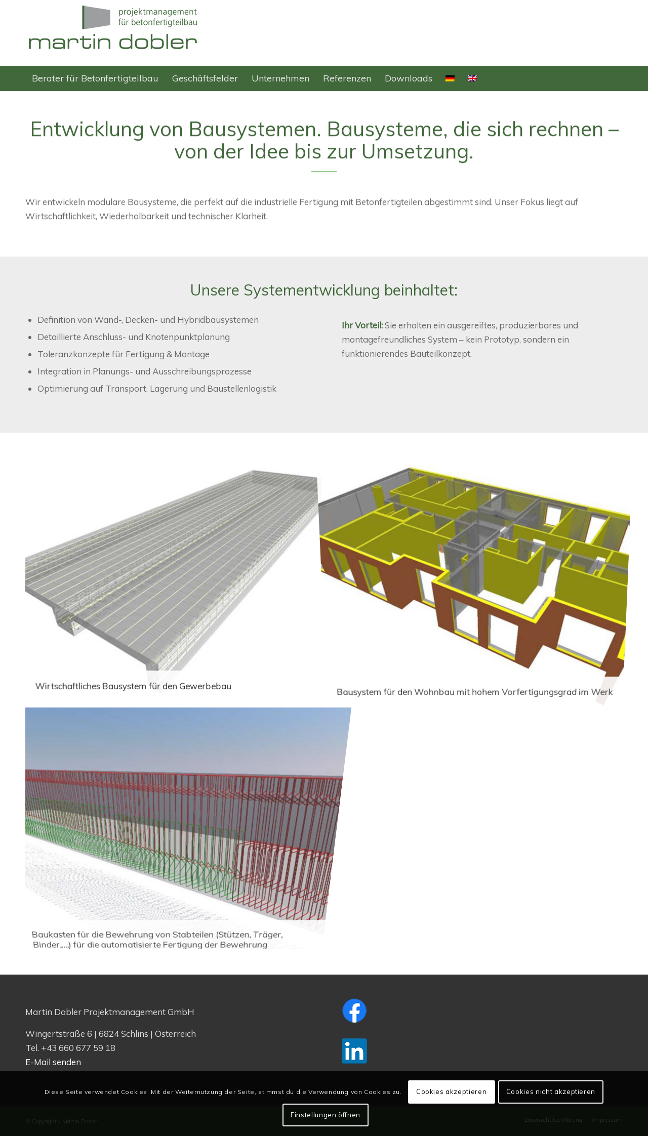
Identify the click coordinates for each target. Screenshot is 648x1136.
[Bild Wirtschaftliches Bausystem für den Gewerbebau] (176, 586)
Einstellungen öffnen (325, 1115)
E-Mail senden (53, 1062)
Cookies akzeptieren (451, 1091)
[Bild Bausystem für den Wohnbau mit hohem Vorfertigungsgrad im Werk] (479, 586)
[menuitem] (95, 78)
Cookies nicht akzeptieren (550, 1091)
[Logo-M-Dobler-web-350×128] (113, 33)
